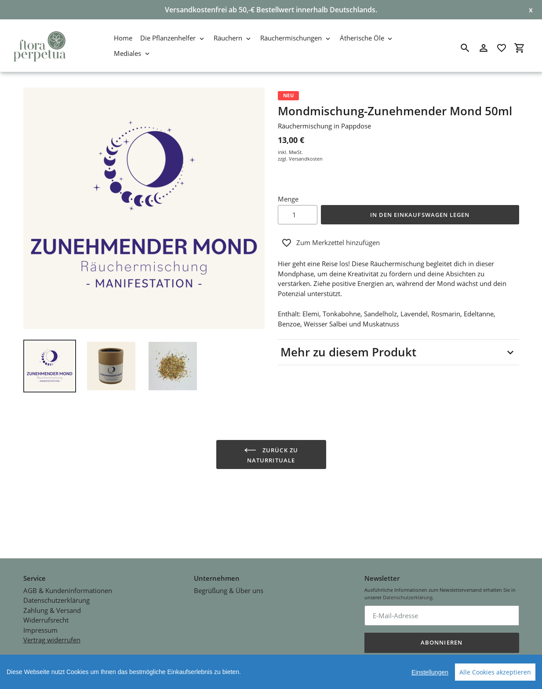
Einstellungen (429, 672)
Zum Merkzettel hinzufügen (330, 243)
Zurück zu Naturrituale (271, 454)
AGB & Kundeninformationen (67, 574)
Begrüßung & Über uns (228, 574)
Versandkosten (306, 158)
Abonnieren (441, 626)
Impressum (40, 613)
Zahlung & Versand (52, 594)
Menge (288, 198)
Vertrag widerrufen (51, 623)
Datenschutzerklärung (56, 583)
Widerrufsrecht (46, 603)
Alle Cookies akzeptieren (495, 672)
